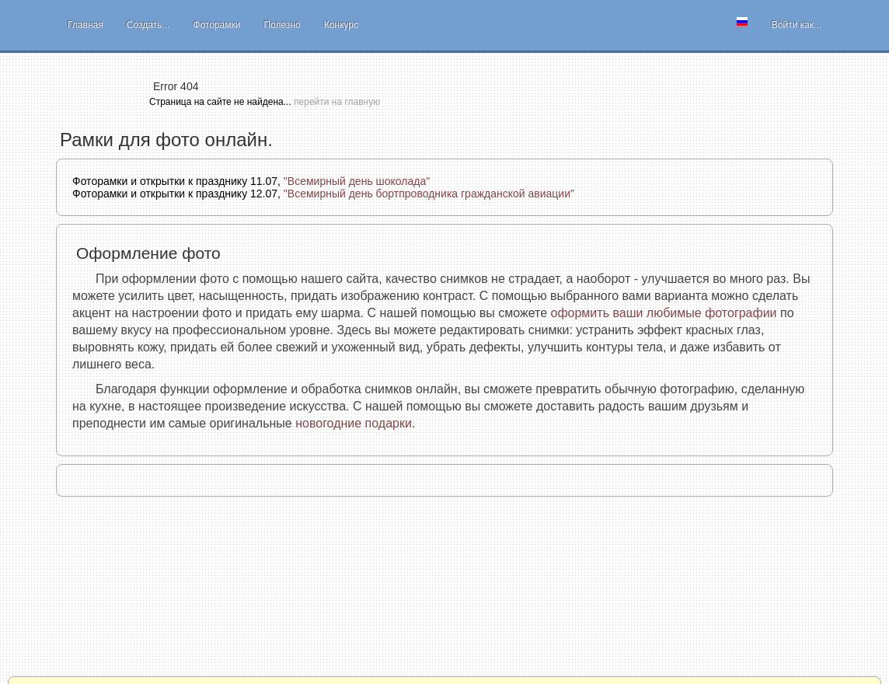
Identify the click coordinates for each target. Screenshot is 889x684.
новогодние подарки (353, 423)
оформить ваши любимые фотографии (664, 312)
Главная (85, 24)
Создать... (148, 24)
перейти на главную (337, 101)
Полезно (281, 24)
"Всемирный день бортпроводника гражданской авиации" (429, 193)
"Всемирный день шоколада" (357, 181)
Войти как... (796, 24)
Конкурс (341, 24)
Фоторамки (216, 24)
